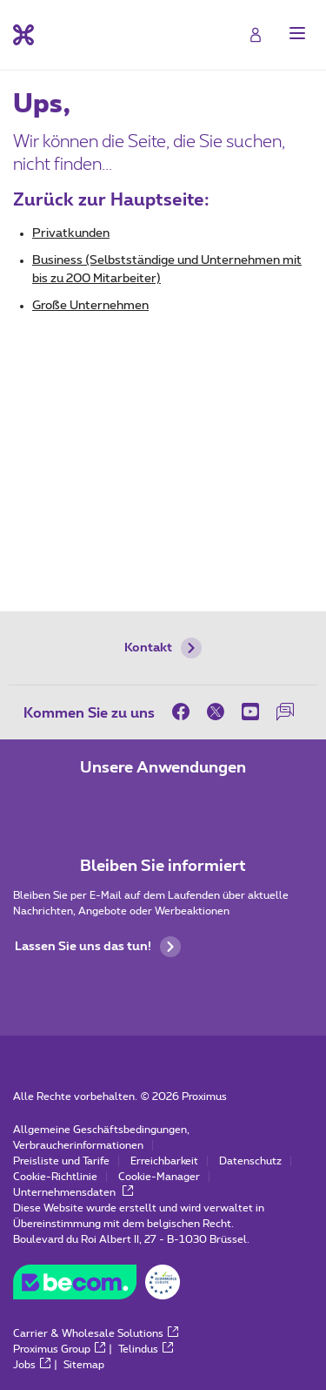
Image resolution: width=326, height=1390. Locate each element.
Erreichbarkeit (164, 1161)
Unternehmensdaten (73, 1192)
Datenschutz (250, 1161)
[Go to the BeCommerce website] (96, 1286)
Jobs (31, 1365)
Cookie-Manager (159, 1176)
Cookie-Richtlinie (55, 1176)
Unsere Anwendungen (163, 768)
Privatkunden (71, 233)
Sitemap (83, 1365)
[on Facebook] (185, 711)
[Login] (255, 34)
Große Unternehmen (90, 306)
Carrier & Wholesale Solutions (95, 1333)
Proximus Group (59, 1349)
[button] (297, 33)
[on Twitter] (215, 711)
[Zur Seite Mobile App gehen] (114, 804)
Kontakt (163, 648)
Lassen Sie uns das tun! (98, 946)
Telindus (145, 1349)
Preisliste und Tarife (61, 1161)
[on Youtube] (250, 711)
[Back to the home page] (23, 34)
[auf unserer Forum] (285, 711)
